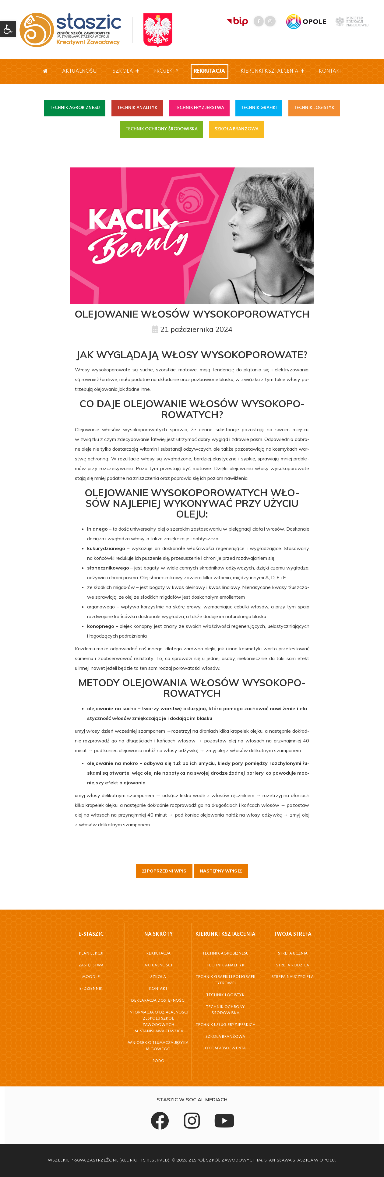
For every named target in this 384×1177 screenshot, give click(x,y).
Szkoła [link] (125, 71)
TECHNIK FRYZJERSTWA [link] (199, 108)
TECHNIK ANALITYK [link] (137, 108)
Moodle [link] (91, 977)
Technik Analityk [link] (225, 965)
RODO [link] (158, 1061)
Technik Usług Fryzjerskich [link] (225, 1025)
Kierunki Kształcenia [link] (272, 71)
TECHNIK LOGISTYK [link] (314, 108)
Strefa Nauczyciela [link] (293, 977)
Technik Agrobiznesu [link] (225, 953)
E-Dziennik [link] (91, 989)
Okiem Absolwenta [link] (225, 1048)
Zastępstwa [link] (91, 965)
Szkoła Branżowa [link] (225, 1037)
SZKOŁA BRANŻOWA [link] (237, 129)
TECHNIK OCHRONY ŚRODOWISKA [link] (161, 129)
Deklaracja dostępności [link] (158, 1001)
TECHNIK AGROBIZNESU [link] (75, 108)
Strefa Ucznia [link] (293, 953)
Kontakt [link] (330, 71)
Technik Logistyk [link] (225, 995)
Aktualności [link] (80, 71)
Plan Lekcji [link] (91, 953)
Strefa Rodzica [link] (292, 965)
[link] (8, 29)
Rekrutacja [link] (209, 71)
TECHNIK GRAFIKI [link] (259, 108)
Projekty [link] (166, 71)
